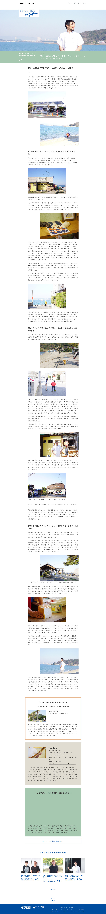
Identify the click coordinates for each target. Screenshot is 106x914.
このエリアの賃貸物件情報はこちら (53, 841)
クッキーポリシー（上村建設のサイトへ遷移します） (72, 907)
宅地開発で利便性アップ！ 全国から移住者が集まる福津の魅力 (74, 876)
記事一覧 (76, 3)
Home (69, 3)
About (84, 3)
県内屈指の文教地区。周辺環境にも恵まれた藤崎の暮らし (30, 876)
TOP (53, 900)
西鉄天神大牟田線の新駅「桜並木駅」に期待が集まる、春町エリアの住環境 (52, 877)
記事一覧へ (53, 889)
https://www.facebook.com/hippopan (62, 764)
